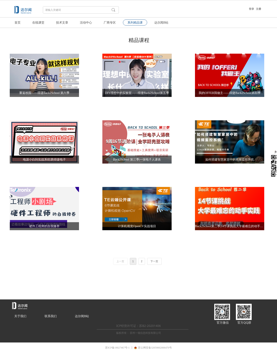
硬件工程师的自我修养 (44, 226)
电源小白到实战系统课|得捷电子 (44, 159)
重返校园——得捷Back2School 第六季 (44, 93)
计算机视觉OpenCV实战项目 (137, 226)
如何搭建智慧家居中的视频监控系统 (229, 159)
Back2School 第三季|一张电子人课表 (137, 159)
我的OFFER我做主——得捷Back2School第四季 (230, 93)
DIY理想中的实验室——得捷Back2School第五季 (137, 93)
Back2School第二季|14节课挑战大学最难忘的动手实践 (229, 226)
